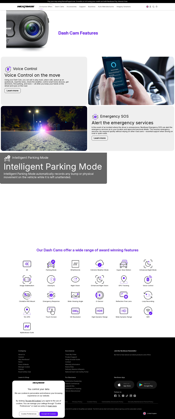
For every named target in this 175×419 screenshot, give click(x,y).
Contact (68, 362)
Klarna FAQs (69, 367)
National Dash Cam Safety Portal (76, 372)
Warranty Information (72, 364)
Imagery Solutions (124, 7)
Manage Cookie (24, 367)
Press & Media (23, 364)
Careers (21, 357)
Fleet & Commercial (72, 383)
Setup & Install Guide (72, 359)
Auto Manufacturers (106, 7)
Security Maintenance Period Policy (140, 402)
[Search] (153, 6)
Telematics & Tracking (73, 388)
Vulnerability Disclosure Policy (112, 402)
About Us (21, 354)
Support (82, 7)
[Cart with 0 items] (156, 6)
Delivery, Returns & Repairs (74, 369)
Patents (21, 369)
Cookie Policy (92, 402)
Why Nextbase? (24, 359)
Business (91, 7)
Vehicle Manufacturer (72, 391)
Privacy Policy (77, 402)
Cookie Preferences (28, 414)
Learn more (12, 90)
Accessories (72, 7)
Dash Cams (59, 7)
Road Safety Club (24, 372)
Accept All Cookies (48, 414)
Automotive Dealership (73, 381)
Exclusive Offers (45, 7)
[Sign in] (150, 6)
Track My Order (70, 354)
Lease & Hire (69, 386)
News (20, 362)
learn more (52, 406)
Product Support (71, 357)
